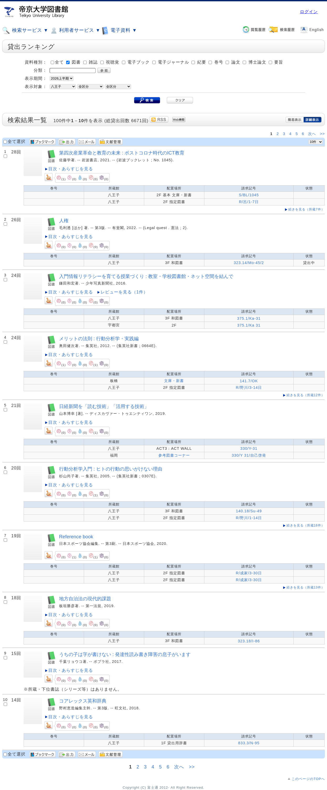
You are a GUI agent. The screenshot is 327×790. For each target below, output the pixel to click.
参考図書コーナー (174, 455)
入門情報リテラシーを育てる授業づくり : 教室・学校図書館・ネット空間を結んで (146, 276)
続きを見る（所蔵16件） (306, 525)
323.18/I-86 (249, 641)
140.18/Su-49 (249, 511)
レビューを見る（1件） (124, 292)
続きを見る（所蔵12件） (306, 395)
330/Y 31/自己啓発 (249, 455)
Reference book (76, 536)
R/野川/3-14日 (249, 387)
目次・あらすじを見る (70, 169)
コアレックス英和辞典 (82, 701)
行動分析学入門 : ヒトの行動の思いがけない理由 (110, 469)
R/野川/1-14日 (249, 518)
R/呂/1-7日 (249, 202)
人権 (64, 220)
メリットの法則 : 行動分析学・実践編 (99, 338)
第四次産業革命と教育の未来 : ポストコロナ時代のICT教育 (121, 153)
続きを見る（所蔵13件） (306, 587)
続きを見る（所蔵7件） (306, 209)
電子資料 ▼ (119, 30)
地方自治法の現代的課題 (85, 598)
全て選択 (16, 141)
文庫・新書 (174, 381)
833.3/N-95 (248, 743)
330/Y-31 (248, 448)
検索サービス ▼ (25, 30)
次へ (312, 134)
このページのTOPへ (308, 779)
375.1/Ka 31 (249, 325)
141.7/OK (249, 381)
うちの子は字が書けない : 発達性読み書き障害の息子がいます (125, 654)
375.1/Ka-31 (249, 318)
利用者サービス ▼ (75, 30)
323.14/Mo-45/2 (249, 263)
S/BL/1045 (249, 195)
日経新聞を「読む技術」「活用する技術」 (104, 406)
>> (322, 134)
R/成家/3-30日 (249, 573)
